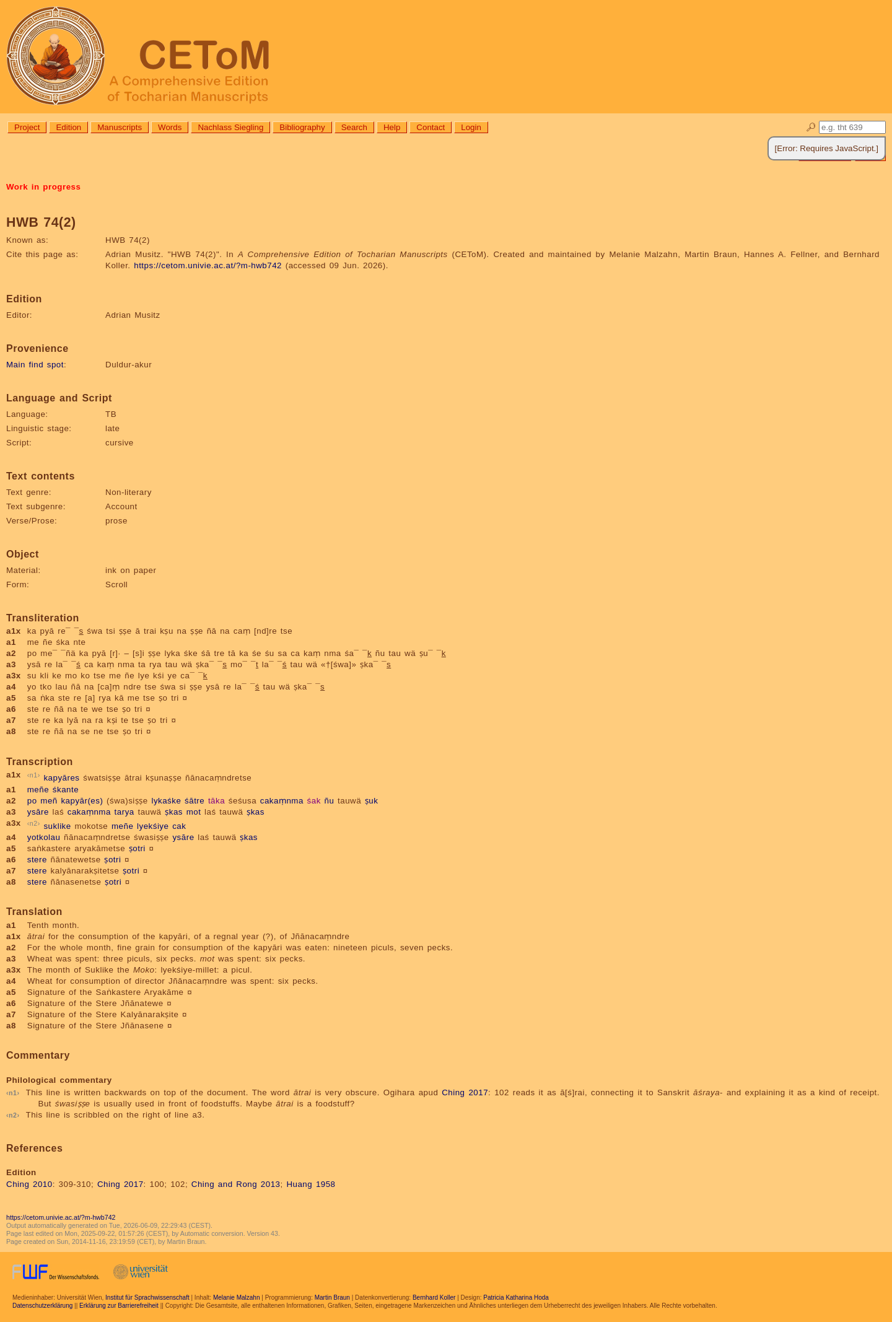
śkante (66, 789)
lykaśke (166, 800)
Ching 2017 (465, 1092)
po (32, 800)
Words (169, 127)
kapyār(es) (82, 800)
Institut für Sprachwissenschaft (147, 1297)
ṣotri (137, 848)
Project (27, 127)
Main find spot (35, 364)
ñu (329, 800)
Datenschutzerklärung (42, 1305)
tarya (124, 811)
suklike (57, 826)
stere (37, 859)
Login (471, 127)
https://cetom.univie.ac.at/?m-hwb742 (208, 265)
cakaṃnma (282, 800)
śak (314, 800)
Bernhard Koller (434, 1297)
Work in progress (43, 186)
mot (193, 811)
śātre (194, 800)
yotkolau (44, 837)
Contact (430, 127)
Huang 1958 (310, 1184)
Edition (68, 127)
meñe (38, 789)
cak (179, 826)
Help (391, 127)
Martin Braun (332, 1297)
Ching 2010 (29, 1184)
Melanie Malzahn (236, 1297)
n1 (34, 775)
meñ (48, 800)
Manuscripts (119, 127)
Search (354, 127)
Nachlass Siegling (230, 127)
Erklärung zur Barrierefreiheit (119, 1305)
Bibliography (302, 127)
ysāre (38, 811)
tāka (216, 800)
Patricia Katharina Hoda (516, 1297)
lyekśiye (152, 826)
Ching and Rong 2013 (236, 1184)
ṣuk (371, 800)
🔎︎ (811, 127)
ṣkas (174, 811)
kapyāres (61, 778)
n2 (34, 823)
